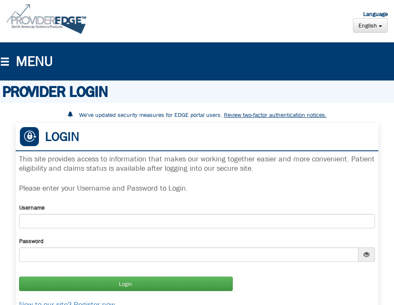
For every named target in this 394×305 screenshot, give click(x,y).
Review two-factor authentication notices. (275, 115)
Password (31, 241)
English (370, 25)
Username (31, 207)
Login (125, 284)
